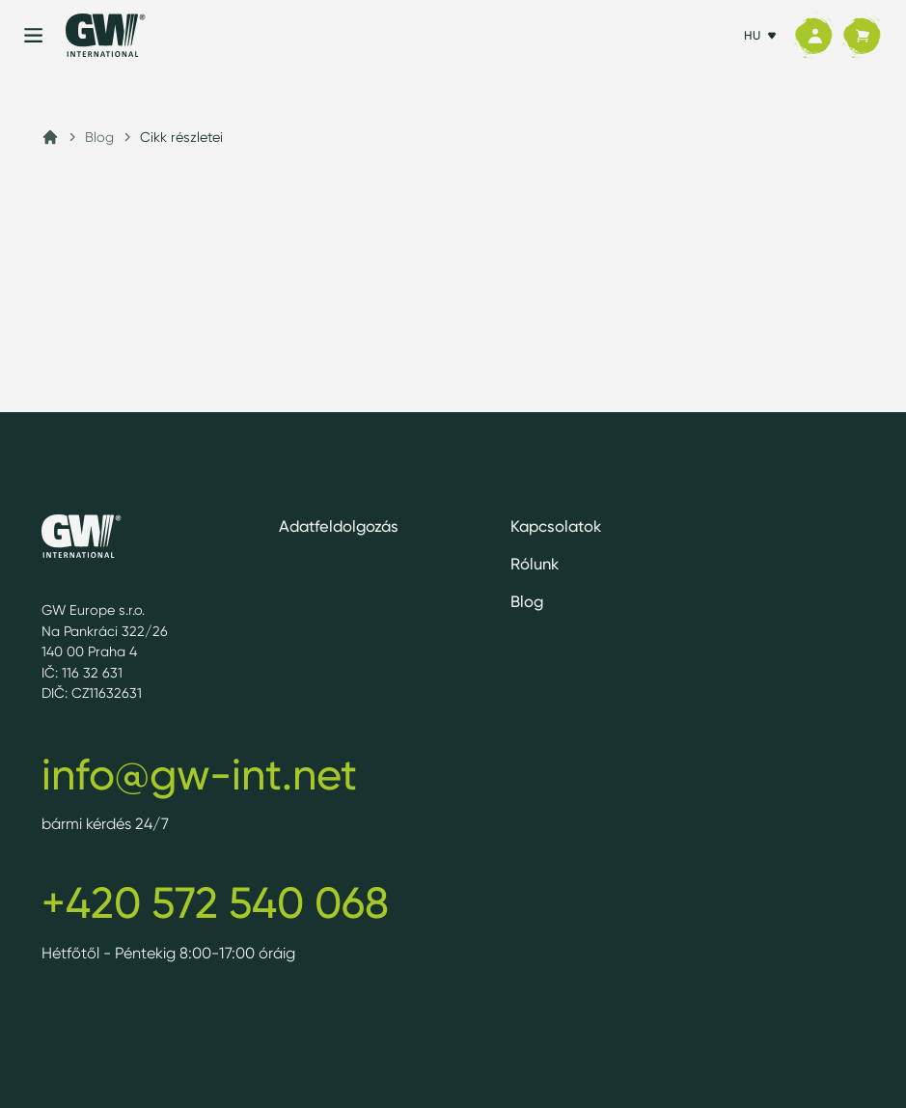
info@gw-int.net (199, 774)
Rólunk (534, 563)
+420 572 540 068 (215, 902)
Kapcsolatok (555, 526)
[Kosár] (861, 36)
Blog (99, 136)
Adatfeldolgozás (338, 526)
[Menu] (33, 35)
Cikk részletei (181, 136)
